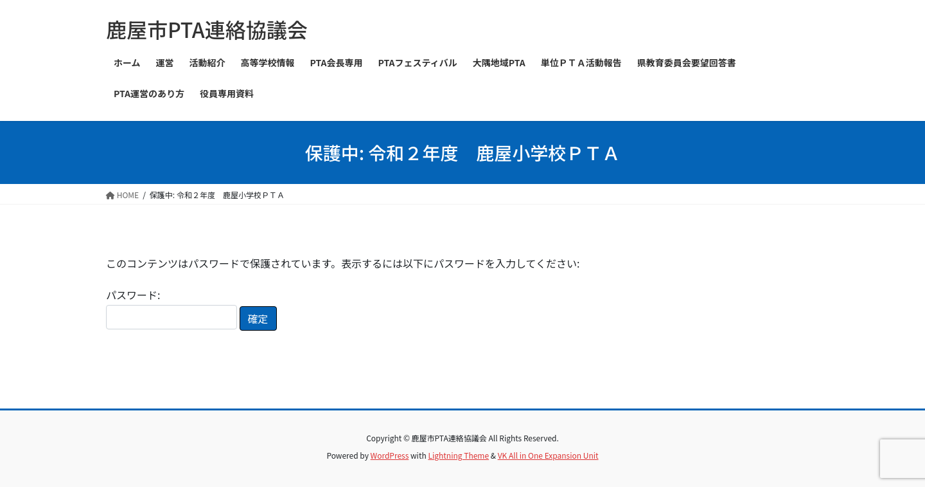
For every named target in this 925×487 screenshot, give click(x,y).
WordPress (390, 455)
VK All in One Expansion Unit (548, 455)
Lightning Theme (458, 455)
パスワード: (171, 308)
